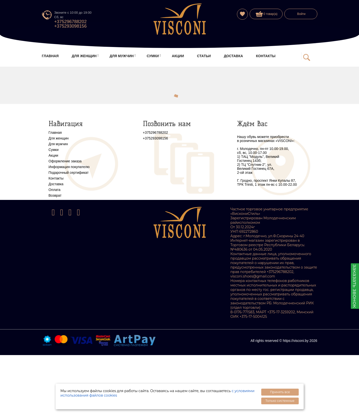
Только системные (279, 401)
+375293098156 (70, 26)
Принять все (280, 392)
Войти (301, 14)
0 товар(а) (267, 14)
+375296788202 (70, 21)
